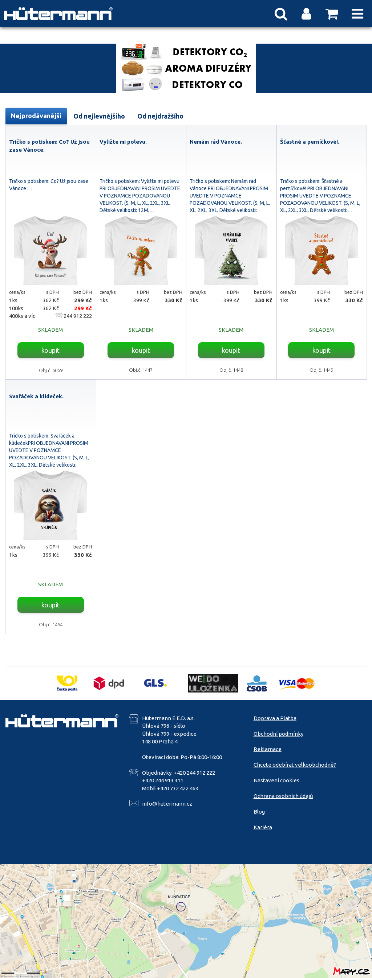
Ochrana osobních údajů (283, 796)
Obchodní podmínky (278, 734)
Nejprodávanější (36, 115)
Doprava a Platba (275, 718)
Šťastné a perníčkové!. (309, 142)
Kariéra (263, 827)
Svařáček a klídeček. (36, 396)
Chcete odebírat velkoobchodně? (295, 765)
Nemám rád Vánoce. (216, 142)
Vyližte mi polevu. (123, 142)
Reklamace (268, 749)
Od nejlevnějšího (99, 116)
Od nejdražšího (160, 116)
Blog (259, 812)
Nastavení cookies (276, 780)
